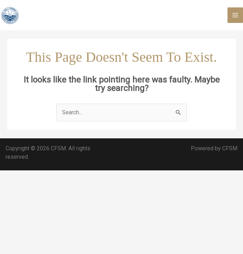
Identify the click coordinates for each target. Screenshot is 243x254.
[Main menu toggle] (235, 15)
